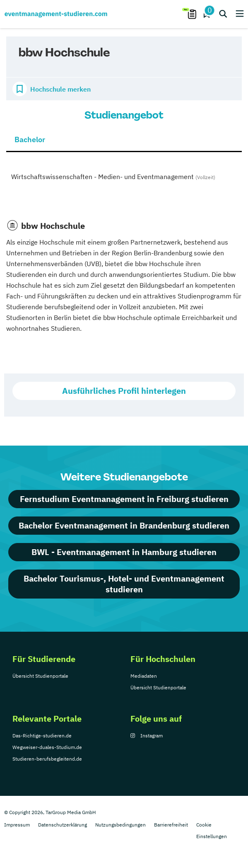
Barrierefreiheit (171, 825)
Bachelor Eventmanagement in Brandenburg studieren (124, 525)
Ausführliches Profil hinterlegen (124, 390)
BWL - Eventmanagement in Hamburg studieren (124, 552)
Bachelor (29, 139)
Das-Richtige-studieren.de (42, 735)
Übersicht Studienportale (40, 676)
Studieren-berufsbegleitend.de (47, 759)
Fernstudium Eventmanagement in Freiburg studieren (124, 498)
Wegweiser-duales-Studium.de (47, 747)
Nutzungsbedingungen (120, 825)
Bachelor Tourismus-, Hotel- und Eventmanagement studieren (124, 584)
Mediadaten (143, 676)
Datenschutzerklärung (62, 825)
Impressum (17, 825)
